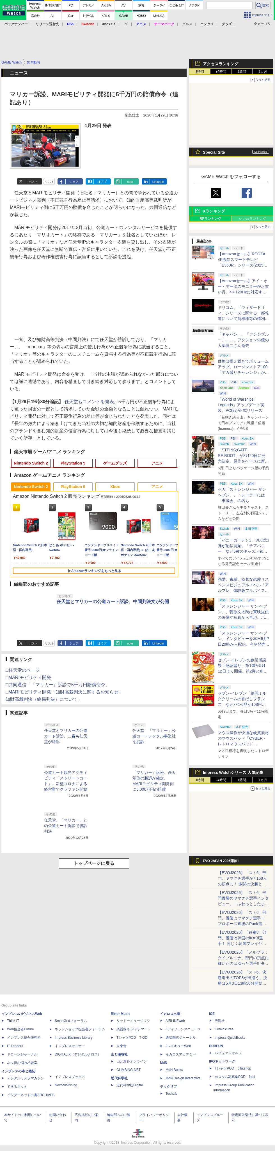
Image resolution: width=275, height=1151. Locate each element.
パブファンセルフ (228, 1053)
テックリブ (168, 1087)
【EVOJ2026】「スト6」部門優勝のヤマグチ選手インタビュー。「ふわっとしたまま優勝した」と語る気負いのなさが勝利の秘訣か (243, 903)
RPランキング (210, 219)
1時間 (200, 71)
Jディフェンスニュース (183, 1029)
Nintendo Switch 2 (31, 463)
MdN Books (174, 1070)
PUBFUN (216, 1046)
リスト (49, 181)
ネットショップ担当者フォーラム (80, 1029)
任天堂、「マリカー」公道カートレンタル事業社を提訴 (154, 736)
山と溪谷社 (119, 1054)
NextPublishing (66, 1085)
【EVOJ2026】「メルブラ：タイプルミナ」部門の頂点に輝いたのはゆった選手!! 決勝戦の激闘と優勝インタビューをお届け (243, 963)
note (130, 181)
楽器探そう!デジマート (133, 1029)
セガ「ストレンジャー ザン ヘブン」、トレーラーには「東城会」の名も (242, 495)
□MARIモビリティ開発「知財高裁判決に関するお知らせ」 (64, 692)
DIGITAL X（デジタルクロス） (78, 1054)
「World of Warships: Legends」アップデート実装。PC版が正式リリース (241, 405)
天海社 (220, 1021)
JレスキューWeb (178, 1046)
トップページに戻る (94, 863)
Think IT (13, 1021)
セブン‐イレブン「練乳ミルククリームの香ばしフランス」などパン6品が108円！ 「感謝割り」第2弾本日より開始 (242, 704)
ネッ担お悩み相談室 (22, 1063)
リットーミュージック (133, 1021)
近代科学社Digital (129, 1085)
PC (125, 24)
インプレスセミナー (70, 1046)
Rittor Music (120, 1014)
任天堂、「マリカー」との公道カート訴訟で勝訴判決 (65, 826)
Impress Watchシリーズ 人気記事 (233, 772)
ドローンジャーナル (22, 1054)
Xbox (115, 486)
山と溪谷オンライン (131, 1061)
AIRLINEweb (175, 1021)
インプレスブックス (70, 1077)
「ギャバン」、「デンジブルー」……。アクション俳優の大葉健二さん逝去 (243, 340)
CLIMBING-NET (128, 1070)
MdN (163, 1063)
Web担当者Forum (20, 1029)
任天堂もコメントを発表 (89, 401)
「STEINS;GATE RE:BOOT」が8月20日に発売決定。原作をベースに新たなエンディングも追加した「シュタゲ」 (243, 461)
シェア (74, 181)
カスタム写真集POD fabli (235, 1077)
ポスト (33, 181)
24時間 (221, 71)
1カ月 (263, 71)
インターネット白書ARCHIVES (30, 1095)
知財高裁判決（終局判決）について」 (44, 699)
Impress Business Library (74, 1038)
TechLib (171, 1094)
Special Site (214, 152)
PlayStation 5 (73, 463)
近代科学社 (119, 1078)
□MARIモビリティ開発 (28, 677)
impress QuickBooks (230, 1038)
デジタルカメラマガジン (25, 1078)
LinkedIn (158, 181)
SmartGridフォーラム (71, 1021)
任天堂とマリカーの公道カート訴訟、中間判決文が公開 (113, 601)
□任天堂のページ (23, 670)
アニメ (157, 463)
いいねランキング (252, 219)
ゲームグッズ (115, 463)
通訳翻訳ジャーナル (181, 1038)
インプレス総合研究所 (24, 1038)
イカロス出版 (170, 1014)
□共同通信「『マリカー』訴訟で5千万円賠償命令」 (58, 684)
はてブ (102, 181)
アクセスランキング (220, 64)
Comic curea (224, 1029)
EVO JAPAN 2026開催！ (221, 861)
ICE (212, 1014)
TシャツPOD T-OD (131, 1038)
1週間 (242, 71)
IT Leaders (15, 1046)
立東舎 (121, 1046)
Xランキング (214, 211)
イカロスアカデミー (181, 1054)
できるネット (17, 1087)
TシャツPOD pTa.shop (233, 1068)
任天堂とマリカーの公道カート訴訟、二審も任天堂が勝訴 (65, 736)
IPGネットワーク (222, 1061)
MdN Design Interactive (183, 1078)
